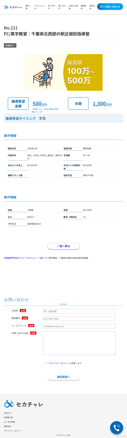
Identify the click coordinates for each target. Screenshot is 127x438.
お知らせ (7, 413)
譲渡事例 (83, 7)
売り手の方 (51, 7)
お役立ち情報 (73, 7)
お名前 (19, 310)
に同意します (65, 363)
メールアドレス (23, 325)
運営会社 (92, 7)
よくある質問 (9, 421)
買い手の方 (62, 7)
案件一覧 (28, 7)
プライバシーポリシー (58, 363)
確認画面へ (63, 377)
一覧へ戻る (63, 246)
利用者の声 (8, 417)
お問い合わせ (110, 6)
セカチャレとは (39, 7)
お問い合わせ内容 (24, 333)
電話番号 (20, 318)
